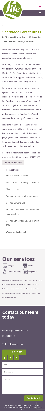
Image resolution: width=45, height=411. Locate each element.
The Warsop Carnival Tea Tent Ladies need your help (22, 211)
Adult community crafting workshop (22, 196)
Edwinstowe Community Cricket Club (22, 182)
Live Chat (17, 351)
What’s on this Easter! (16, 231)
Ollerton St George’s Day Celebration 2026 (22, 222)
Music (20, 41)
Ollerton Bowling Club (15, 202)
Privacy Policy (33, 407)
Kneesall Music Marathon (17, 175)
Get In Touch (33, 398)
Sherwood (29, 41)
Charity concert (13, 189)
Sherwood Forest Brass (16, 37)
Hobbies (12, 41)
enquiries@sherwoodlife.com (15, 330)
